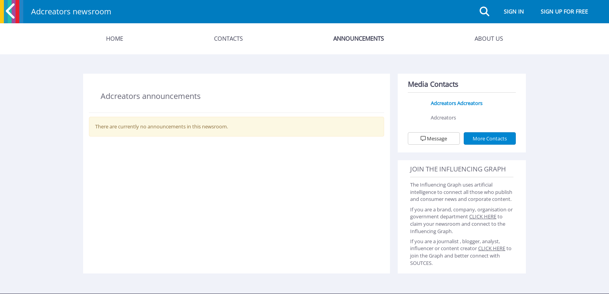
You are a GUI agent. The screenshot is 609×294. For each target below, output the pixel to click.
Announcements (358, 38)
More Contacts (490, 138)
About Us (489, 38)
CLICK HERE (482, 216)
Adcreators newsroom (71, 11)
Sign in (514, 11)
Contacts (228, 38)
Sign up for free (564, 11)
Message (434, 138)
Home (114, 38)
